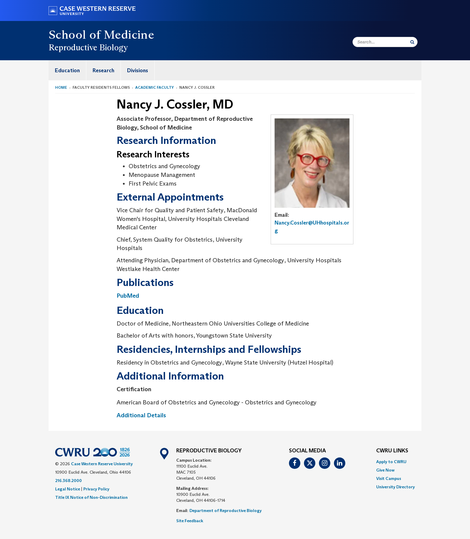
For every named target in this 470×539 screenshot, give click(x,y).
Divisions (137, 70)
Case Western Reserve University (102, 463)
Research (103, 70)
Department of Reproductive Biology (225, 510)
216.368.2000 (68, 480)
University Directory (395, 487)
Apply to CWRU (391, 461)
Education (67, 70)
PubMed (128, 295)
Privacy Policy (96, 489)
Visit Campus (388, 478)
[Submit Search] (412, 42)
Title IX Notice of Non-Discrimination (91, 497)
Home (61, 87)
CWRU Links (392, 451)
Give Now (385, 470)
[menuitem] (67, 70)
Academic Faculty (154, 87)
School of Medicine (101, 34)
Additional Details (141, 415)
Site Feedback (189, 520)
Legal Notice (67, 489)
